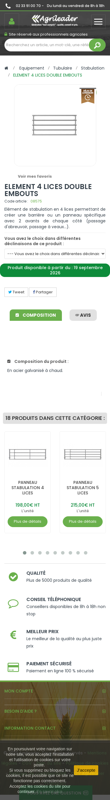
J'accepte (86, 770)
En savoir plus (49, 791)
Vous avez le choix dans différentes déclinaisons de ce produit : (42, 241)
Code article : (16, 201)
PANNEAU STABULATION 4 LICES (27, 487)
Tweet (16, 292)
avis (83, 315)
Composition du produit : (38, 361)
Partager (43, 292)
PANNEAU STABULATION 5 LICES (83, 487)
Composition (36, 315)
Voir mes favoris (35, 176)
